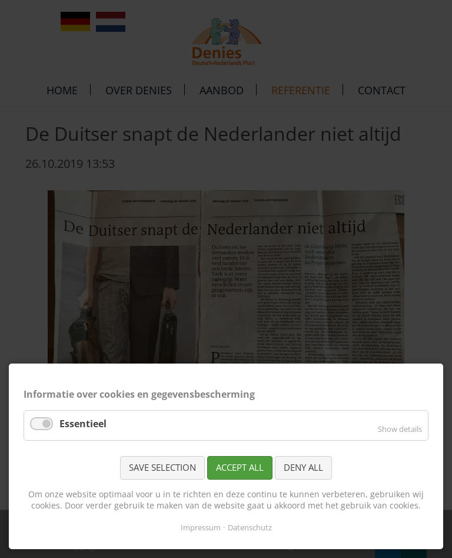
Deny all (303, 467)
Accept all (240, 467)
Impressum (201, 527)
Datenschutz (250, 527)
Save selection (162, 467)
